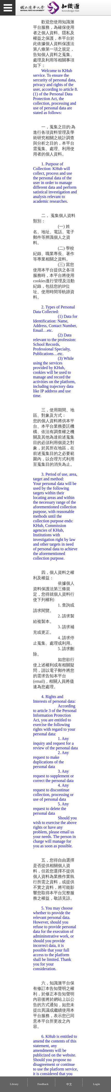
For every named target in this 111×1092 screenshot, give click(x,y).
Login (96, 1084)
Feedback (43, 1084)
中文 (69, 1084)
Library (14, 1084)
